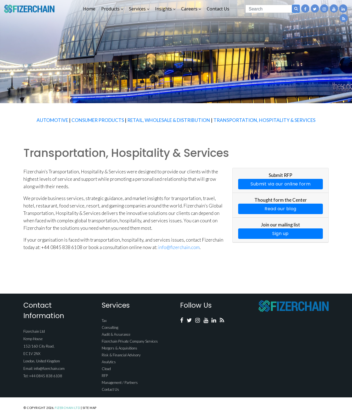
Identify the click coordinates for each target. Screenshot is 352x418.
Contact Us (218, 9)
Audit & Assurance (116, 334)
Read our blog (280, 209)
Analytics (109, 362)
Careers (191, 9)
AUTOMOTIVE (52, 120)
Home (89, 9)
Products (112, 9)
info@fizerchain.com (179, 247)
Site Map (89, 407)
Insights (165, 9)
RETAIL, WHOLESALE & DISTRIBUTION (168, 120)
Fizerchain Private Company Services (130, 341)
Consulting (110, 327)
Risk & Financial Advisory (121, 355)
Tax (104, 320)
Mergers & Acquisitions (119, 348)
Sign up (280, 233)
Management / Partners (120, 382)
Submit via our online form (280, 184)
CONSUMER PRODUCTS (98, 120)
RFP (105, 375)
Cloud (106, 369)
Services (139, 9)
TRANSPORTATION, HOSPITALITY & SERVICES (264, 120)
